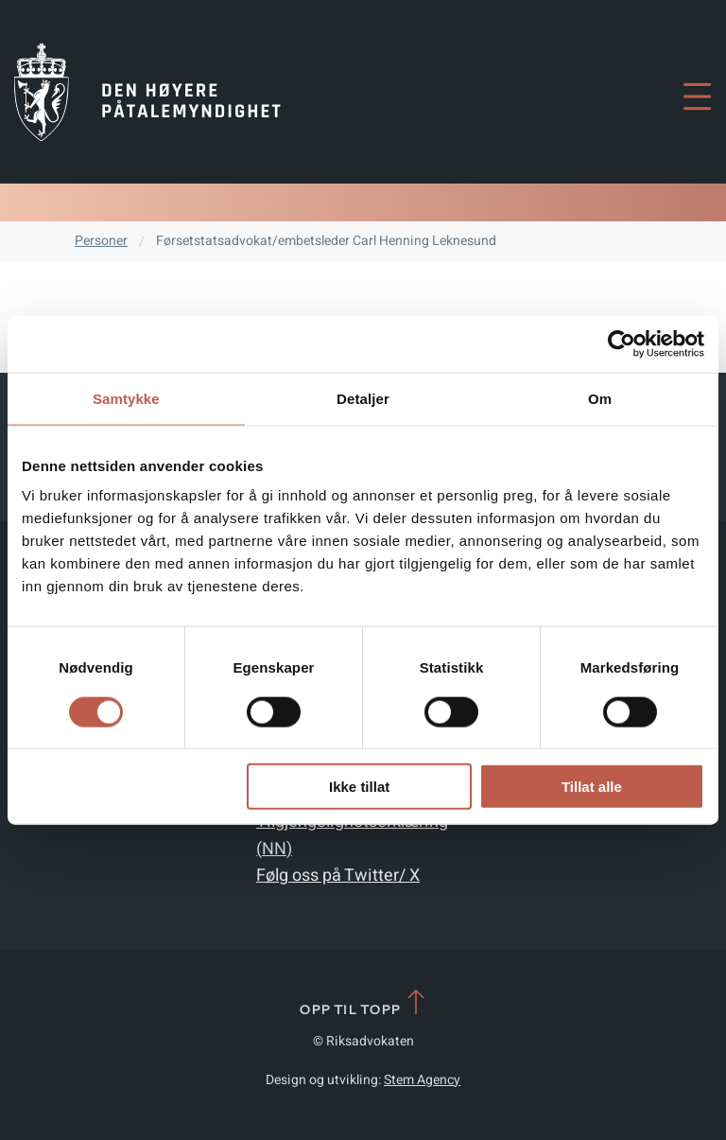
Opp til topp (363, 1003)
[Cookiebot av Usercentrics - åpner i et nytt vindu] (621, 343)
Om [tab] (600, 398)
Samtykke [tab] (126, 398)
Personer (101, 241)
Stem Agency (422, 1080)
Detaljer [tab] (363, 398)
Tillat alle (592, 787)
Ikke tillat (359, 787)
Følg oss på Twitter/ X (338, 875)
